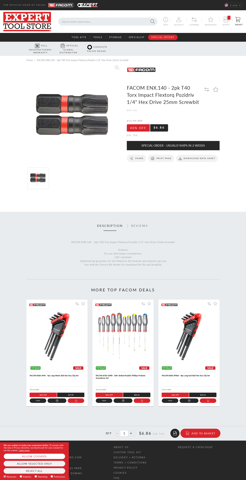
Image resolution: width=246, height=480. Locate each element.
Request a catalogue (195, 442)
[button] (233, 5)
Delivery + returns (129, 452)
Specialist (137, 37)
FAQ (116, 472)
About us (121, 442)
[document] (34, 461)
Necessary (12, 476)
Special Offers (162, 37)
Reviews (139, 220)
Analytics (27, 476)
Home (29, 55)
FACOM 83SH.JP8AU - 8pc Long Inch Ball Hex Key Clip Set (186, 370)
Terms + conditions (130, 457)
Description (110, 220)
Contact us (42, 442)
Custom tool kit (127, 447)
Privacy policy (126, 462)
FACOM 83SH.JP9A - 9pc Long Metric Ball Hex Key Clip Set (54, 370)
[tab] (110, 221)
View (38, 395)
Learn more (24, 450)
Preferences (59, 476)
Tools (97, 37)
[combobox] (107, 21)
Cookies (120, 467)
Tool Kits (79, 37)
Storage (115, 37)
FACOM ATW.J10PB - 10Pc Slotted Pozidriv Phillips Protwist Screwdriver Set (120, 371)
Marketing (42, 476)
